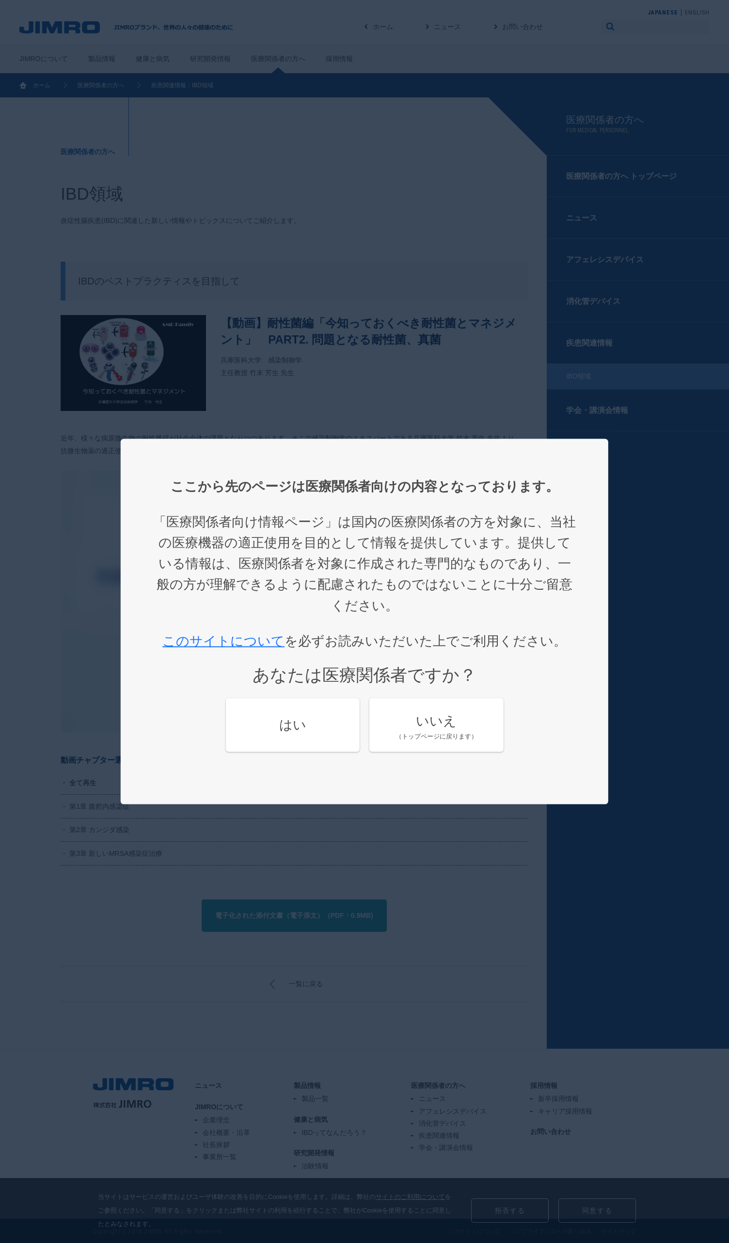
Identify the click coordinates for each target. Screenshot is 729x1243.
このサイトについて (223, 640)
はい (292, 725)
